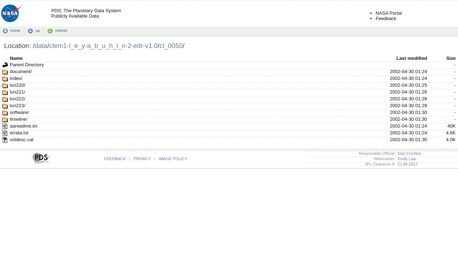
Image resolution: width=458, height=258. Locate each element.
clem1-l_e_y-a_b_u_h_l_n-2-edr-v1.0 (103, 45)
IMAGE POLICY (173, 159)
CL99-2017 (406, 164)
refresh (61, 30)
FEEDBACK (115, 159)
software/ (19, 112)
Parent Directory (27, 64)
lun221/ (17, 92)
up (37, 30)
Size (450, 58)
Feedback (386, 18)
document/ (21, 71)
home (15, 30)
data (41, 45)
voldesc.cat (21, 139)
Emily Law (405, 159)
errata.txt (19, 132)
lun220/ (17, 85)
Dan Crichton (408, 153)
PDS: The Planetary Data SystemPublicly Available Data (86, 13)
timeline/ (18, 119)
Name (16, 58)
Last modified (411, 58)
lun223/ (17, 105)
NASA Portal (389, 13)
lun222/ (17, 98)
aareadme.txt (23, 126)
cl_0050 (171, 45)
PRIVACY (142, 159)
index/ (16, 78)
